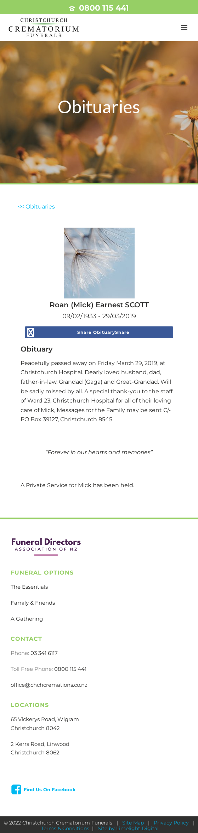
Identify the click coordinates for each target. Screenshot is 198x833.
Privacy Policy (172, 823)
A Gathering (27, 618)
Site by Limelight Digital (127, 828)
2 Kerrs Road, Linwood (40, 744)
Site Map (133, 823)
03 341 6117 (44, 653)
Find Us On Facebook (50, 789)
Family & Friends (33, 602)
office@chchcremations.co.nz (49, 684)
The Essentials (29, 586)
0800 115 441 (104, 8)
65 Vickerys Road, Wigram (45, 719)
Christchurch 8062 (35, 752)
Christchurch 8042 (35, 728)
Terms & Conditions (65, 828)
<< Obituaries (36, 206)
